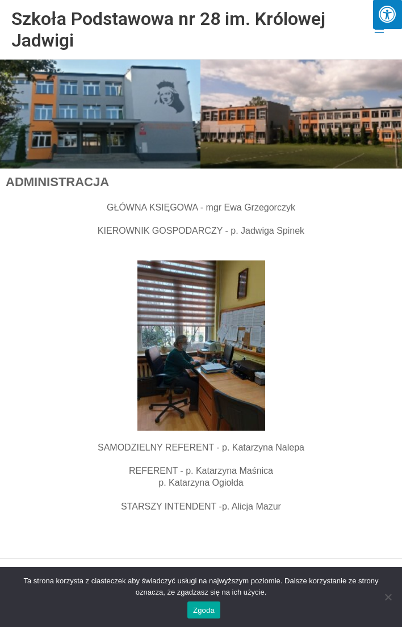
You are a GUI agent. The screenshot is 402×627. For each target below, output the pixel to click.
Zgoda (204, 610)
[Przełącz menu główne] (379, 29)
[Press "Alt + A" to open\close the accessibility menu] (387, 14)
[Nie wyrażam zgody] (387, 597)
